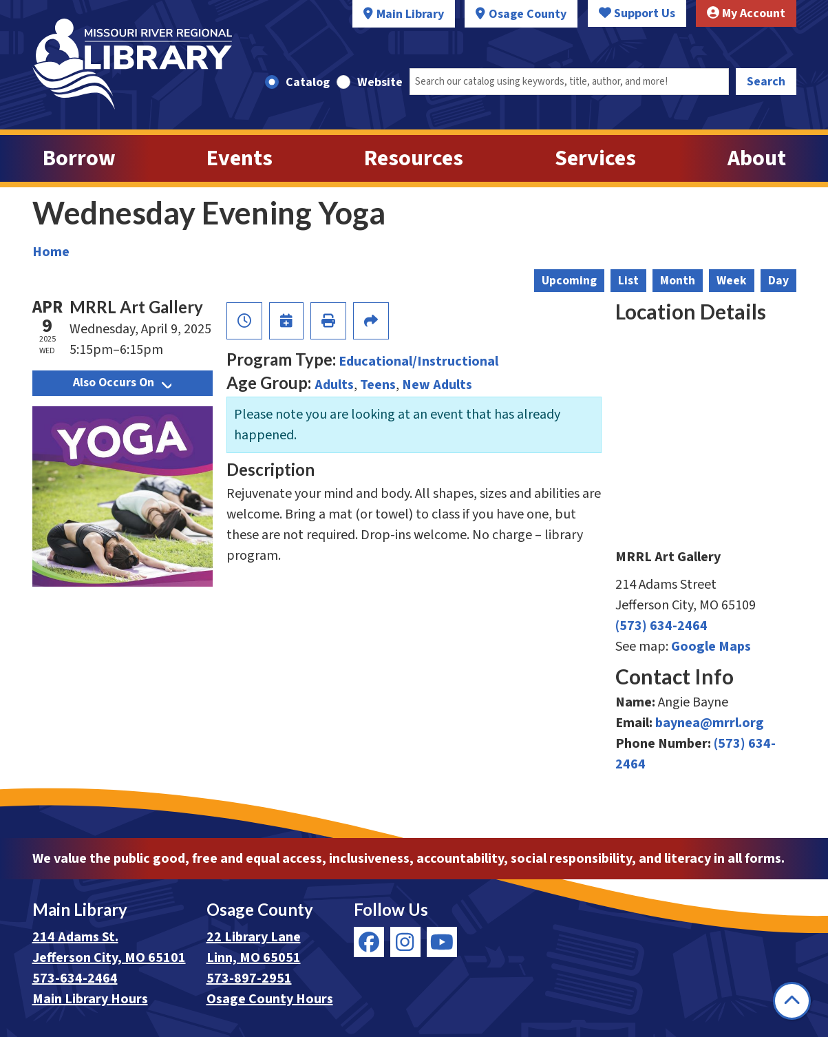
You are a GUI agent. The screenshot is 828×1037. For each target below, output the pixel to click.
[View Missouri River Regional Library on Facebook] (369, 942)
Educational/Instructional (418, 361)
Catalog (308, 82)
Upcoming (569, 280)
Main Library (410, 14)
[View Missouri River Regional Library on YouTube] (442, 942)
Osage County (527, 14)
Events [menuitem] (239, 158)
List (628, 280)
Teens (378, 385)
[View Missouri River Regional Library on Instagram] (405, 942)
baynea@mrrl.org (709, 723)
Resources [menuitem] (413, 158)
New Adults (437, 385)
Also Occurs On (122, 382)
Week (731, 280)
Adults (334, 385)
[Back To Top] (792, 1001)
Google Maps (711, 646)
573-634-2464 (75, 978)
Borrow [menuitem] (79, 158)
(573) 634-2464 (661, 626)
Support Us (637, 13)
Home (51, 252)
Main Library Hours (90, 999)
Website (380, 82)
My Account (746, 13)
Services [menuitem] (595, 158)
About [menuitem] (757, 158)
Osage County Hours (269, 999)
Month (677, 280)
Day (778, 280)
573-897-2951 (249, 978)
